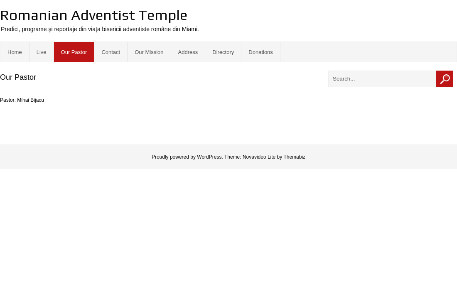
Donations (260, 52)
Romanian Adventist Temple (93, 14)
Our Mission (149, 52)
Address (188, 52)
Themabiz (294, 157)
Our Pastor (74, 52)
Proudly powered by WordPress (187, 157)
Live (42, 52)
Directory (223, 52)
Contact (110, 52)
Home (14, 52)
